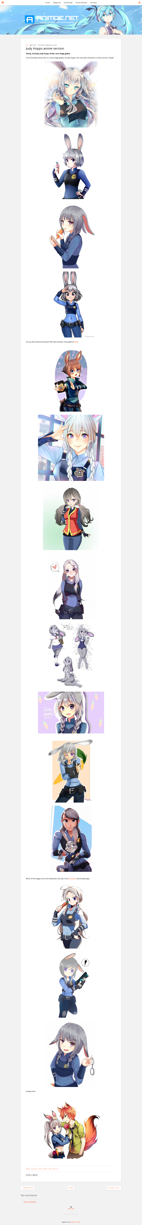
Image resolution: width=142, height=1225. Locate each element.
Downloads (68, 2)
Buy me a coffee (75, 1222)
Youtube (93, 2)
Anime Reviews (81, 2)
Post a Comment (30, 1202)
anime (28, 1169)
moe (50, 1169)
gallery (34, 1169)
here (76, 342)
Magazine (57, 2)
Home (47, 2)
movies (55, 1169)
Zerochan (72, 878)
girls (40, 1169)
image (45, 1169)
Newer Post (28, 1188)
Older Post (114, 1188)
